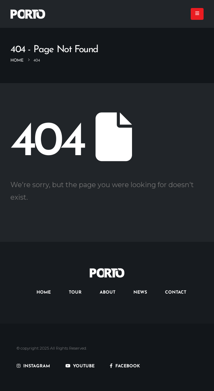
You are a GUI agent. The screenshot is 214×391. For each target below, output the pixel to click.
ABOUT (107, 292)
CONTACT (175, 292)
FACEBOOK (125, 366)
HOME (43, 292)
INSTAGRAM (33, 366)
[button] (197, 14)
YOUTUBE (79, 366)
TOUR (75, 292)
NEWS (140, 292)
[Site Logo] (27, 14)
